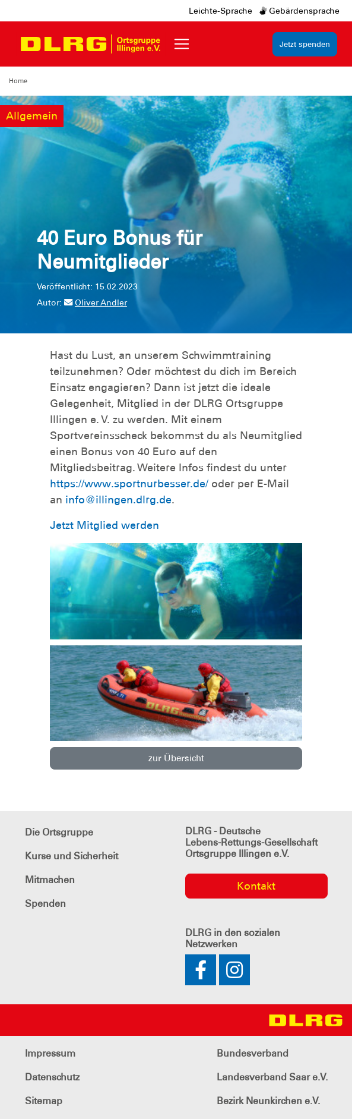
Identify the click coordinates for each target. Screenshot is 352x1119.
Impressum (50, 1053)
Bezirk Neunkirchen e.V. (268, 1101)
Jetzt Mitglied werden (104, 525)
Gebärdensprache (299, 10)
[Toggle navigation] (181, 44)
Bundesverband (252, 1053)
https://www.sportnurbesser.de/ (129, 483)
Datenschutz (52, 1077)
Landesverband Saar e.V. (272, 1077)
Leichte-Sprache (220, 10)
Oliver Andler (95, 302)
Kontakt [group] (256, 886)
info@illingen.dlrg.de (118, 499)
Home (18, 81)
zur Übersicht (176, 758)
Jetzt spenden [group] (305, 44)
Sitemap (43, 1101)
